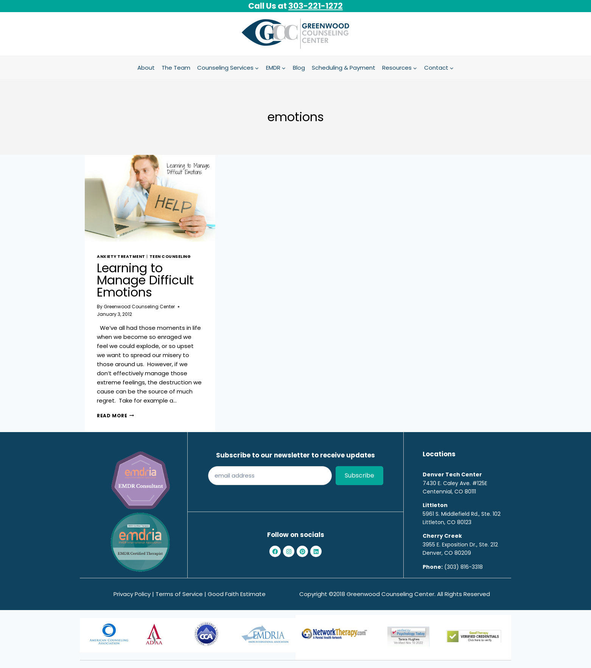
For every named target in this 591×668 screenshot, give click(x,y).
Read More (115, 415)
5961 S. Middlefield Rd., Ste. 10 (460, 514)
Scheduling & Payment (343, 68)
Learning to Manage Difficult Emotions (145, 280)
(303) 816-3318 (463, 567)
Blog (299, 68)
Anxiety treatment (121, 256)
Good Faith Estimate (237, 594)
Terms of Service (179, 594)
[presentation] (150, 198)
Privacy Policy (132, 594)
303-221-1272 (315, 5)
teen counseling (170, 256)
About (146, 68)
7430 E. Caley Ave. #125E (455, 483)
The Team (176, 68)
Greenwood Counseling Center (139, 306)
